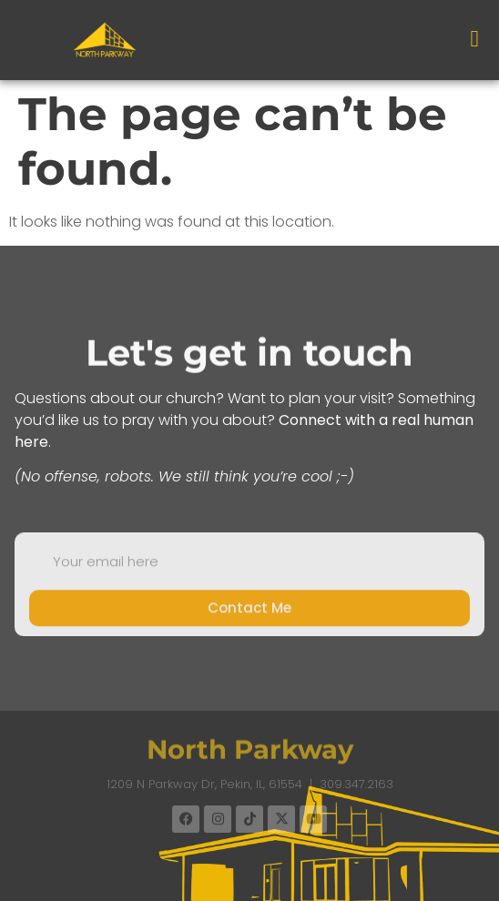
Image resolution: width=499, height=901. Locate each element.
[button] (474, 39)
